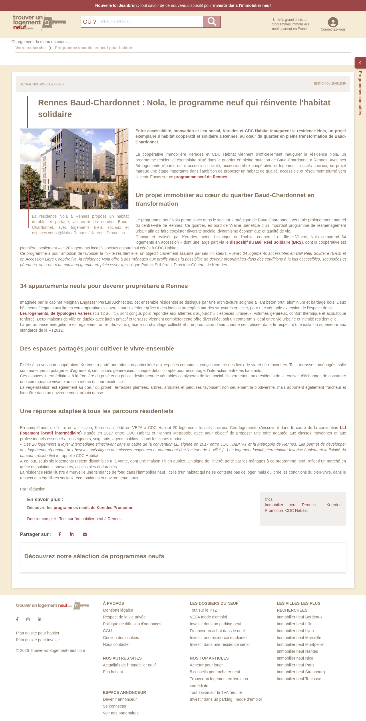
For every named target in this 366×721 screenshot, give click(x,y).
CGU (107, 630)
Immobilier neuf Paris (296, 665)
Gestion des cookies (121, 637)
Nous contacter (116, 644)
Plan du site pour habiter (37, 633)
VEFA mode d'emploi (208, 617)
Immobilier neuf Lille (295, 624)
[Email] (85, 534)
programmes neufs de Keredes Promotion (94, 507)
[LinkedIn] (71, 534)
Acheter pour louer (206, 665)
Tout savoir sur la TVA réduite (216, 692)
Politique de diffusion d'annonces (132, 624)
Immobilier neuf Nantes (297, 651)
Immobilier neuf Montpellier (301, 644)
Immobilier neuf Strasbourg (301, 672)
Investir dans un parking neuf (215, 624)
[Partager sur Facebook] (60, 534)
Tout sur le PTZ (203, 610)
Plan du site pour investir (38, 640)
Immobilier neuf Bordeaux (300, 617)
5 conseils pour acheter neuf (215, 672)
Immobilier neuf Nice (295, 658)
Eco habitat (113, 672)
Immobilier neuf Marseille (299, 637)
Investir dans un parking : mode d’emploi (226, 699)
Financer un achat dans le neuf (217, 630)
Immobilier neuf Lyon (295, 630)
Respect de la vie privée (124, 617)
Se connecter (115, 706)
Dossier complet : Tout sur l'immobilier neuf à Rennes (74, 518)
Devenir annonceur (120, 699)
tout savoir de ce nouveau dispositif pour (183, 5)
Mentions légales (118, 610)
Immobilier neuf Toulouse (299, 678)
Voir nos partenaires (121, 713)
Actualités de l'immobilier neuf (129, 665)
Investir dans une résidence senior (220, 644)
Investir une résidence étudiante (218, 637)
